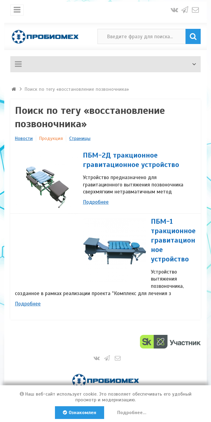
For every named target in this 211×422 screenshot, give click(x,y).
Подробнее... (131, 413)
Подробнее (96, 202)
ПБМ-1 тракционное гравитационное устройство (173, 240)
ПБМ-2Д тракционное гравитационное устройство (131, 160)
